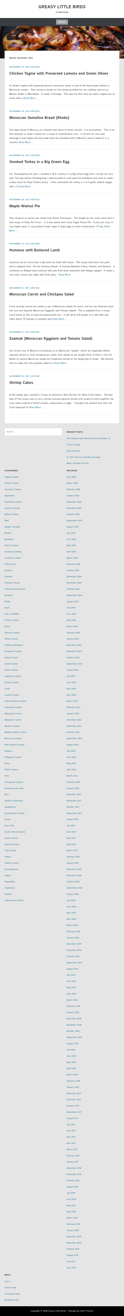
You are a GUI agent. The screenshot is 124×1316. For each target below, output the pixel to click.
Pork (7, 775)
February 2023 (73, 707)
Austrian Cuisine (12, 508)
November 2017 (74, 1099)
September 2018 (74, 1037)
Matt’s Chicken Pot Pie (78, 463)
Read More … (31, 98)
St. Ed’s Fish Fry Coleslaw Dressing (83, 457)
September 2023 (74, 663)
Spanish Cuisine (12, 844)
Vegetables (10, 881)
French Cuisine (12, 620)
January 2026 (73, 495)
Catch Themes (87, 1310)
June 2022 (71, 757)
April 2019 (71, 993)
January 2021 (73, 863)
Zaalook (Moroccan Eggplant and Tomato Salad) (50, 338)
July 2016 (71, 1193)
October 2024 (73, 589)
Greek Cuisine (11, 638)
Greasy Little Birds (62, 7)
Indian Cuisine (11, 657)
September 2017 (74, 1112)
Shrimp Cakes (21, 382)
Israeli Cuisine (11, 663)
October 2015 (73, 1249)
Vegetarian (10, 887)
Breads (8, 533)
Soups (7, 819)
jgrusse (35, 67)
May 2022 (71, 763)
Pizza (7, 763)
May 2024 (71, 620)
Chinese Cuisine (12, 582)
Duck (7, 607)
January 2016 (73, 1230)
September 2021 (74, 813)
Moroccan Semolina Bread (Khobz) (39, 117)
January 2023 (73, 713)
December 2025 (74, 501)
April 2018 (71, 1068)
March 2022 (72, 775)
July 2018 (71, 1049)
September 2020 (74, 887)
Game (7, 626)
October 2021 (73, 807)
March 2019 (72, 1000)
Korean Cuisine (12, 682)
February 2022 (73, 782)
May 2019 (71, 987)
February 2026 (73, 489)
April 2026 (71, 477)
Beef (7, 520)
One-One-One (73, 451)
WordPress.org (12, 1300)
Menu (61, 22)
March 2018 (72, 1074)
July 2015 (71, 1261)
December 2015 (74, 1236)
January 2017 (73, 1161)
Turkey (8, 856)
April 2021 (71, 844)
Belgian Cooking (12, 526)
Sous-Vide (9, 825)
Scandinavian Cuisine (15, 813)
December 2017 (74, 1093)
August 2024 (73, 601)
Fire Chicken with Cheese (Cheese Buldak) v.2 (88, 438)
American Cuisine (13, 489)
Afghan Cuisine (12, 477)
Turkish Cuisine (12, 863)
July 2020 (71, 900)
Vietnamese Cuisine (14, 900)
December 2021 (74, 794)
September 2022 (74, 738)
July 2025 (71, 533)
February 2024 (73, 632)
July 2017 (71, 1124)
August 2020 (73, 894)
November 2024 (74, 582)
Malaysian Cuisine (13, 719)
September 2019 (74, 962)
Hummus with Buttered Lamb (34, 250)
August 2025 (73, 526)
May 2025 (71, 545)
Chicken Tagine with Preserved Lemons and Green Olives (58, 73)
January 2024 (73, 638)
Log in (8, 1281)
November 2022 (74, 726)
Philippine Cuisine (13, 757)
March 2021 (72, 850)
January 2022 (73, 788)
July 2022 (71, 751)
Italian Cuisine (11, 670)
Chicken (8, 576)
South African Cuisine (15, 831)
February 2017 (73, 1155)
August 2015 (72, 1255)
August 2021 (72, 819)
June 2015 (71, 1267)
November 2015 (74, 1242)
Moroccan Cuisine (13, 738)
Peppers (8, 751)
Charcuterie (10, 564)
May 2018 (71, 1062)
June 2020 (71, 906)
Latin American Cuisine (16, 701)
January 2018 (73, 1087)
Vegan (8, 875)
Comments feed (12, 1293)
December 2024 (74, 576)
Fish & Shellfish (12, 613)
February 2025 (73, 564)
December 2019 (74, 943)
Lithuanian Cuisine (13, 707)
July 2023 (71, 676)
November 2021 (74, 800)
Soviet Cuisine (11, 838)
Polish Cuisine (11, 769)
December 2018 (74, 1018)
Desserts (9, 595)
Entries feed (10, 1287)
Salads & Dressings (14, 800)
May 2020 (71, 912)
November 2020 (74, 875)
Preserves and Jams (14, 788)
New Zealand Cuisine (15, 744)
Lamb (7, 688)
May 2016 (71, 1205)
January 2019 (73, 1012)
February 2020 (73, 931)
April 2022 (71, 769)
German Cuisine (12, 632)
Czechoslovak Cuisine (15, 589)
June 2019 (71, 981)
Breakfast (9, 539)
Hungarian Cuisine (13, 651)
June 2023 (71, 682)
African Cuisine (12, 483)
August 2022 (73, 744)
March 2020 (72, 925)
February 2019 (73, 1006)
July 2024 (71, 607)
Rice (7, 794)
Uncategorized (11, 869)
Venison (8, 894)
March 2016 (72, 1217)
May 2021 (71, 838)
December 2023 (74, 645)
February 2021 (73, 856)
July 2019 (71, 975)
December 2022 (74, 719)
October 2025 (73, 514)
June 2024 (71, 613)
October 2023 (73, 657)
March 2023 (72, 701)
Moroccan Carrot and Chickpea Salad (41, 294)
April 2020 (71, 919)
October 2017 (73, 1105)
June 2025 (71, 539)
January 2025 (73, 570)
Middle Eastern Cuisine (15, 732)
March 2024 (72, 626)
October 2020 (73, 881)
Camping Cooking (13, 551)
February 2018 (73, 1080)
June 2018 (71, 1056)
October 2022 (73, 732)
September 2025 (74, 520)
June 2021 (71, 831)
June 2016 (71, 1199)
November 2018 (74, 1024)
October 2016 (73, 1180)
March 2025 (72, 557)
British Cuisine (11, 545)
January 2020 (73, 937)
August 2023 (73, 670)
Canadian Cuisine (13, 557)
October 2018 (73, 1031)
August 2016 (72, 1186)
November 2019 (74, 950)
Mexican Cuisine (12, 726)
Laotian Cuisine (12, 695)
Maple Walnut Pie (24, 206)
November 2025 (74, 508)
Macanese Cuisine (13, 713)
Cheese (8, 570)
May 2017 (71, 1137)
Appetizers (10, 495)
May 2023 (71, 688)
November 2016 (74, 1174)
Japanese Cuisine (13, 676)
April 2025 (71, 551)
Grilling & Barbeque (14, 645)
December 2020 (74, 869)
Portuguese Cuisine (14, 782)
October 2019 (73, 956)
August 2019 (72, 968)
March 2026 (72, 483)
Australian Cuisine (13, 501)
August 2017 (72, 1118)
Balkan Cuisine (11, 514)
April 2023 (71, 695)
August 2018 (72, 1043)
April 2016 (71, 1211)
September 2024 (74, 595)
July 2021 (71, 825)
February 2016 (73, 1224)
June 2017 (71, 1130)
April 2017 (71, 1143)
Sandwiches (10, 807)
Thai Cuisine (10, 850)
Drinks (8, 601)
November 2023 (74, 651)
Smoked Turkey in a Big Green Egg (39, 162)
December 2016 (74, 1168)
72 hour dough (73, 444)
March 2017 (72, 1149)
